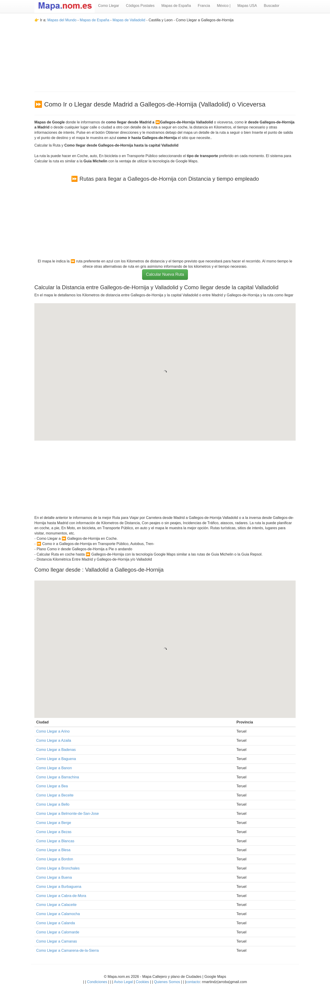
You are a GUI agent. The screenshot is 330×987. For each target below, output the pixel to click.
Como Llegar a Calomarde (57, 932)
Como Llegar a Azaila (53, 740)
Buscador (271, 6)
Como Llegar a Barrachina (57, 777)
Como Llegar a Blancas (55, 841)
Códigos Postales (140, 6)
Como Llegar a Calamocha (58, 914)
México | (223, 6)
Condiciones (97, 982)
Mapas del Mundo (61, 20)
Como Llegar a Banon (54, 768)
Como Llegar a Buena (54, 877)
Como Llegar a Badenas (56, 750)
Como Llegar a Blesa (53, 850)
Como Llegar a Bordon (54, 859)
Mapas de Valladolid (129, 20)
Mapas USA (247, 6)
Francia (204, 6)
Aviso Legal (123, 982)
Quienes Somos (167, 982)
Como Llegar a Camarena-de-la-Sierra (67, 950)
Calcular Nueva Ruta (165, 274)
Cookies (143, 982)
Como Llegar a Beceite (55, 795)
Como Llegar (108, 6)
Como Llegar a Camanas (56, 941)
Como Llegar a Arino (53, 731)
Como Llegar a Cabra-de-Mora (61, 896)
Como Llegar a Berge (53, 823)
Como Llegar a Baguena (56, 759)
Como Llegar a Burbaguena (58, 887)
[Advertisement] (165, 55)
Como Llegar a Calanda (55, 923)
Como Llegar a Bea (52, 786)
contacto (193, 982)
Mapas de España (176, 6)
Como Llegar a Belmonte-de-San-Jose (67, 813)
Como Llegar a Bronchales (58, 868)
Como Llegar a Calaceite (56, 905)
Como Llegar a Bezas (54, 832)
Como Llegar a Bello (52, 804)
